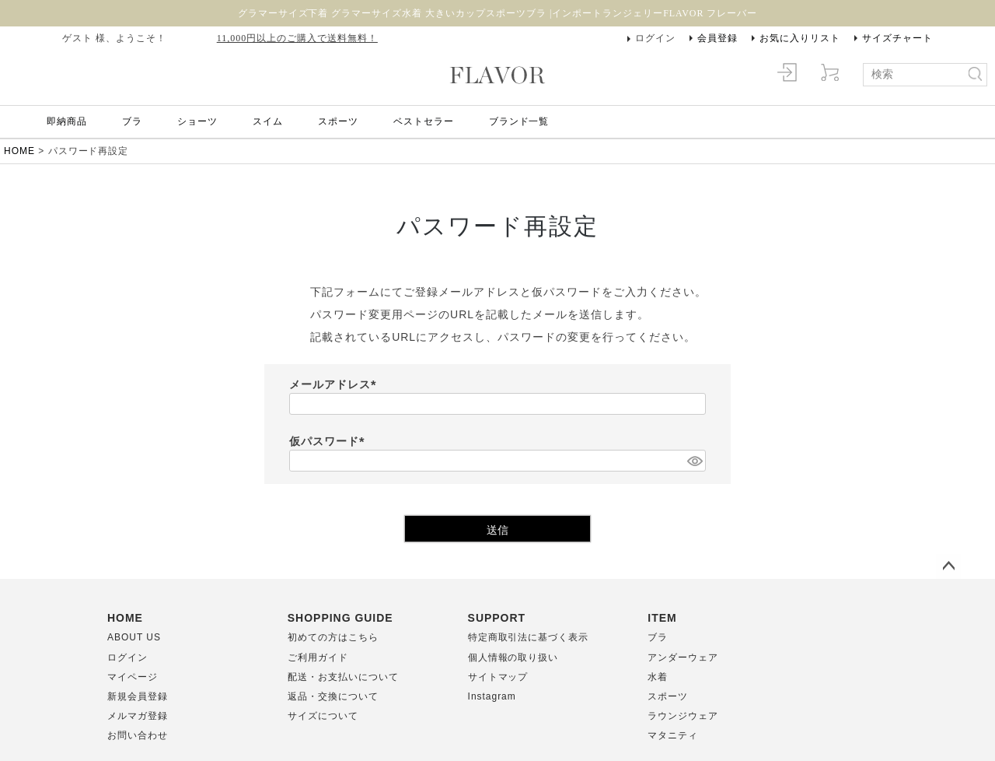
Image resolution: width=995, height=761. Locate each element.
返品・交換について (333, 696)
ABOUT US (134, 637)
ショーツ (197, 121)
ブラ (132, 121)
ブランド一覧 (519, 121)
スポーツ (338, 121)
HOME (19, 151)
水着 (658, 677)
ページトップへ (948, 566)
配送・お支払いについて (343, 677)
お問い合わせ (137, 735)
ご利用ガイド (318, 657)
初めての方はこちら (333, 637)
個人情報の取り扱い (513, 657)
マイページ (132, 677)
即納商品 (67, 121)
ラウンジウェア (683, 715)
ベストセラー (423, 121)
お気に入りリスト (799, 38)
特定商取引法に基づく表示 (528, 637)
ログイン (655, 38)
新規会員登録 (137, 696)
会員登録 (717, 38)
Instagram (492, 696)
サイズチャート (897, 38)
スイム (268, 121)
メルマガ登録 (137, 715)
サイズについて (323, 715)
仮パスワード (329, 441)
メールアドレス (335, 384)
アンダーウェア (683, 657)
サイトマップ (498, 677)
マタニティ (673, 735)
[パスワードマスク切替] (694, 461)
